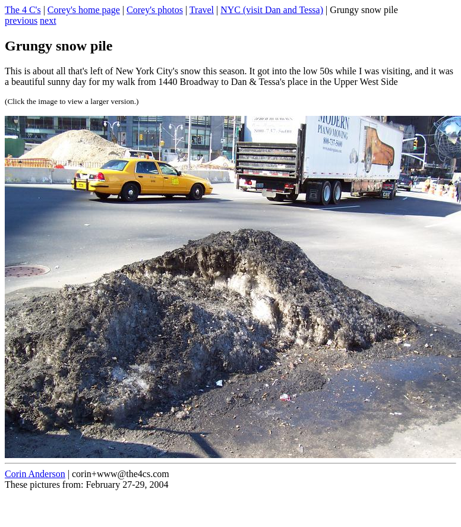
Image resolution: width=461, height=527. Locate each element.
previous (21, 20)
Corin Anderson (35, 474)
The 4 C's (23, 10)
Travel (202, 10)
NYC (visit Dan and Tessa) (271, 10)
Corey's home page (84, 10)
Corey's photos (155, 10)
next (48, 20)
